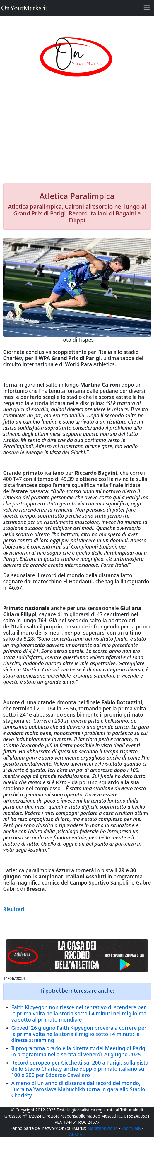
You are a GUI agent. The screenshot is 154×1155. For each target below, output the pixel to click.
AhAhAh (77, 1134)
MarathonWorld (102, 1128)
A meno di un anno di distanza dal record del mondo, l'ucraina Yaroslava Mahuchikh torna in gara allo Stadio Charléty (78, 1089)
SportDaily (131, 1128)
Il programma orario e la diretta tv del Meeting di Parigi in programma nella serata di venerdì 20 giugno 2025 (79, 1051)
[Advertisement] (77, 136)
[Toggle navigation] (147, 8)
